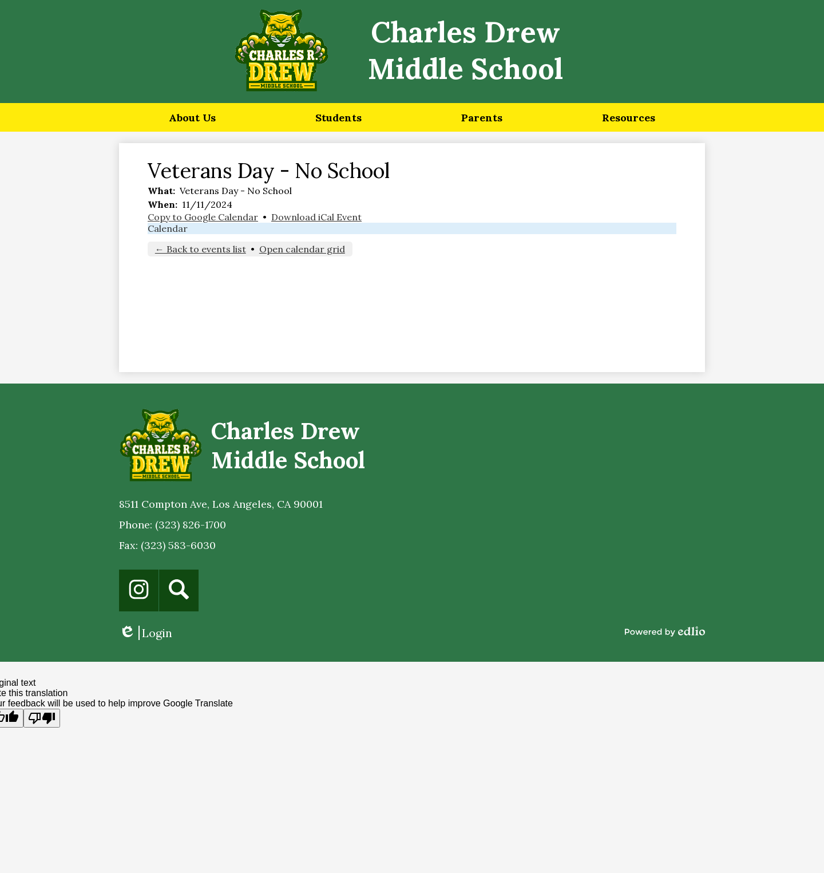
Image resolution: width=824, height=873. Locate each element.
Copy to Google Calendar (203, 217)
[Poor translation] (41, 718)
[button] (192, 117)
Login (145, 633)
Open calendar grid (302, 249)
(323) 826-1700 (190, 524)
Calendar (168, 228)
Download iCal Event (316, 217)
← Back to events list (200, 249)
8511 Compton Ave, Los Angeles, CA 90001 (221, 504)
